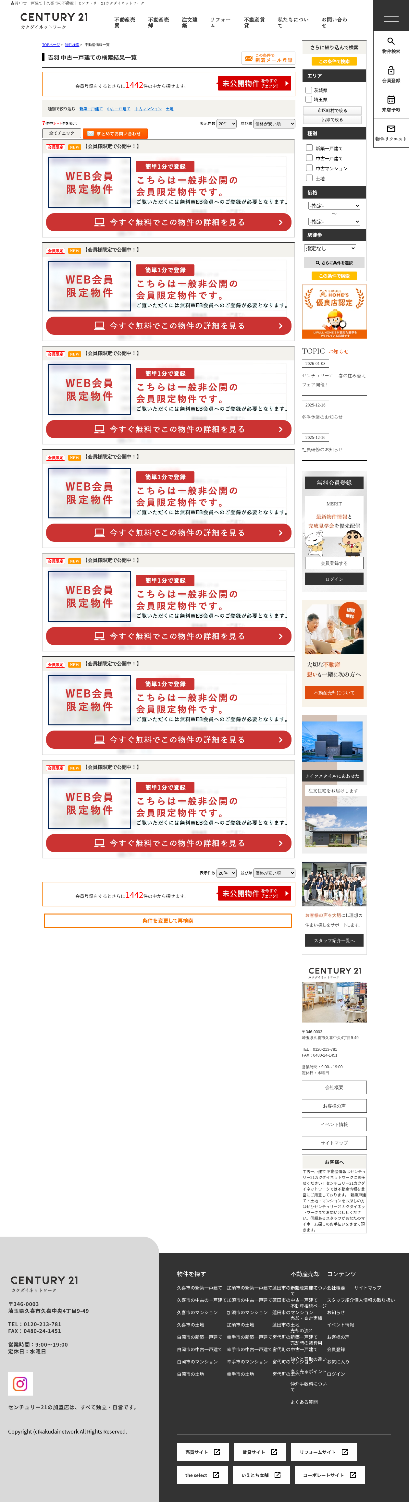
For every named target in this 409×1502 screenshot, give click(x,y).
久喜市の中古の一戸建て (202, 1300)
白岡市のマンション (197, 1362)
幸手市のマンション (247, 1362)
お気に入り (338, 1362)
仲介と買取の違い (309, 1359)
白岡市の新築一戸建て (199, 1337)
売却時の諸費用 (306, 1343)
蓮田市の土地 (286, 1325)
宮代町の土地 (286, 1374)
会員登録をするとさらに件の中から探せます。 (183, 83)
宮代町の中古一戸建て (295, 1349)
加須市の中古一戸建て (249, 1300)
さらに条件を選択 (334, 262)
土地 (170, 108)
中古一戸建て (118, 108)
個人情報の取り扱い (374, 1300)
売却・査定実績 (306, 1318)
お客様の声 (334, 1105)
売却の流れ (302, 1330)
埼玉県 (316, 99)
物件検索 (391, 45)
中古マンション (148, 108)
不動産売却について (334, 692)
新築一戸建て (91, 108)
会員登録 (391, 75)
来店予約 (391, 104)
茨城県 (316, 90)
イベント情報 (334, 1124)
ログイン (334, 579)
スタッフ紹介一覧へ (334, 940)
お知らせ (336, 1312)
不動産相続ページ (309, 1306)
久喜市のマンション (197, 1312)
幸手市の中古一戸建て (249, 1349)
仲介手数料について (309, 1387)
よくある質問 (304, 1402)
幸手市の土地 (240, 1374)
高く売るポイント (309, 1371)
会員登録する (334, 563)
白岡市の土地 (190, 1374)
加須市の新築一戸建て (249, 1288)
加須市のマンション (247, 1312)
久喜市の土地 (190, 1325)
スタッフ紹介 (340, 1300)
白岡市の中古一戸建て (199, 1349)
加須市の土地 (240, 1325)
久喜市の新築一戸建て (199, 1288)
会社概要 (334, 1087)
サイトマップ (334, 1142)
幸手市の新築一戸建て (249, 1337)
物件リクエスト (391, 133)
